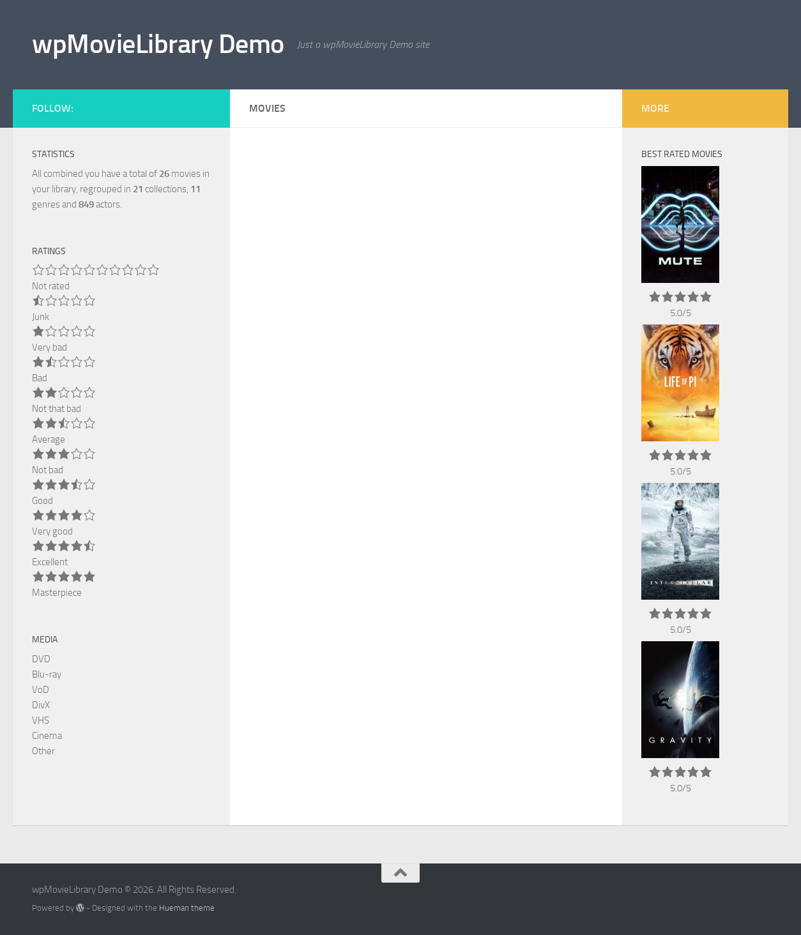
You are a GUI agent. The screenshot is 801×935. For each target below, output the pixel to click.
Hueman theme (187, 908)
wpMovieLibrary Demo (158, 44)
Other (43, 751)
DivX (41, 705)
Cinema (47, 735)
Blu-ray (46, 674)
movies (180, 173)
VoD (40, 690)
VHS (40, 720)
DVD (41, 659)
